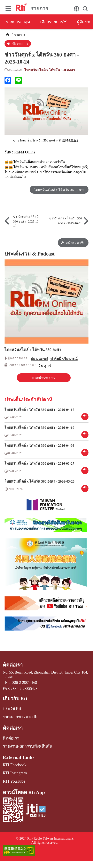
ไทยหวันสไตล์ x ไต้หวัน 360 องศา (49, 70)
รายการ (19, 34)
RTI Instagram (15, 773)
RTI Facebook (14, 765)
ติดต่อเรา (13, 665)
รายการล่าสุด (18, 22)
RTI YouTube (14, 781)
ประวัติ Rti (12, 708)
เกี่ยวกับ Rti (15, 698)
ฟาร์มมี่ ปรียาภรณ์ (64, 359)
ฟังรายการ (17, 44)
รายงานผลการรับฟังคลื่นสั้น (27, 746)
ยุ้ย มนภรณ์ (39, 359)
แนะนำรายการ (43, 378)
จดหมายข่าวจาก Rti (21, 716)
